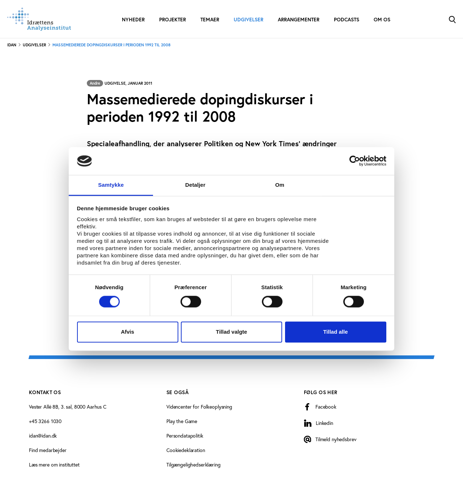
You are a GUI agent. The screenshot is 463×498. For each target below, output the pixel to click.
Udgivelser (248, 19)
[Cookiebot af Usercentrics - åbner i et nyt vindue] (354, 161)
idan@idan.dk (43, 435)
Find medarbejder (48, 450)
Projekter (172, 19)
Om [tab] (279, 185)
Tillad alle (335, 332)
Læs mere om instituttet (54, 464)
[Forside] (39, 19)
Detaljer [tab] (195, 185)
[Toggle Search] (452, 19)
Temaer (209, 19)
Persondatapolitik (184, 435)
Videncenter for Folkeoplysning (199, 406)
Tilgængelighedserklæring (193, 464)
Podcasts (346, 19)
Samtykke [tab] (111, 185)
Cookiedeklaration (185, 450)
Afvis (127, 332)
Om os (382, 19)
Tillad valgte (231, 332)
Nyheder (133, 19)
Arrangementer (298, 19)
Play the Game (181, 421)
